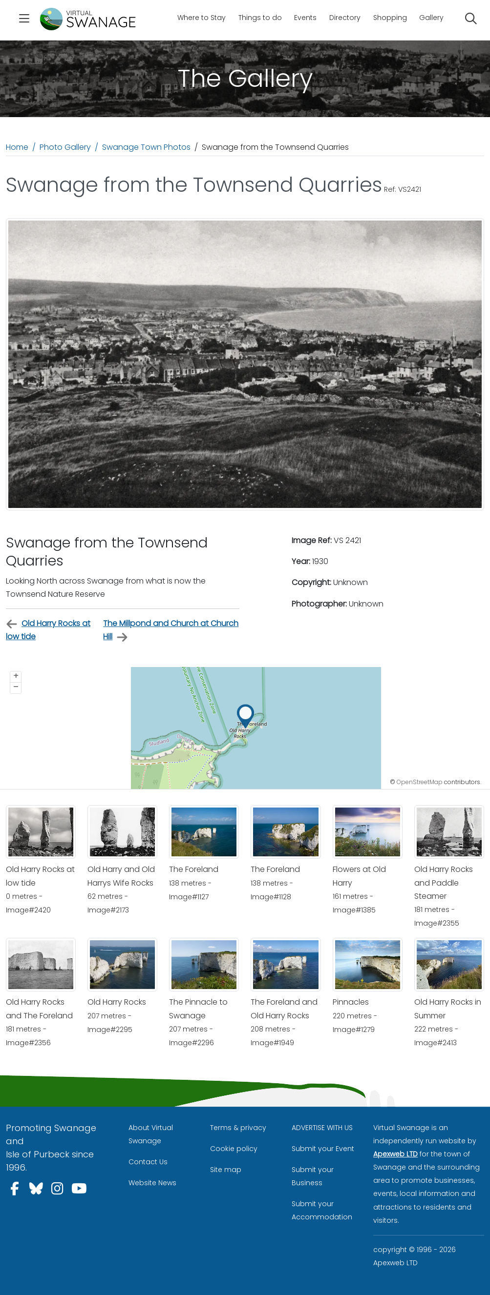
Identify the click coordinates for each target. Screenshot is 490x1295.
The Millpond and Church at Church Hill (170, 630)
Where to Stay (201, 17)
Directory (345, 17)
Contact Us (148, 1162)
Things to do (260, 17)
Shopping (390, 17)
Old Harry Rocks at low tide (48, 630)
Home (17, 147)
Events (305, 17)
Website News (152, 1183)
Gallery (431, 17)
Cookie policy (233, 1148)
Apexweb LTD (395, 1154)
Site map (225, 1169)
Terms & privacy (238, 1128)
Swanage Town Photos (146, 147)
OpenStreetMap (420, 782)
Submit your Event (323, 1148)
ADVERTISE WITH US (322, 1128)
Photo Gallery (65, 147)
